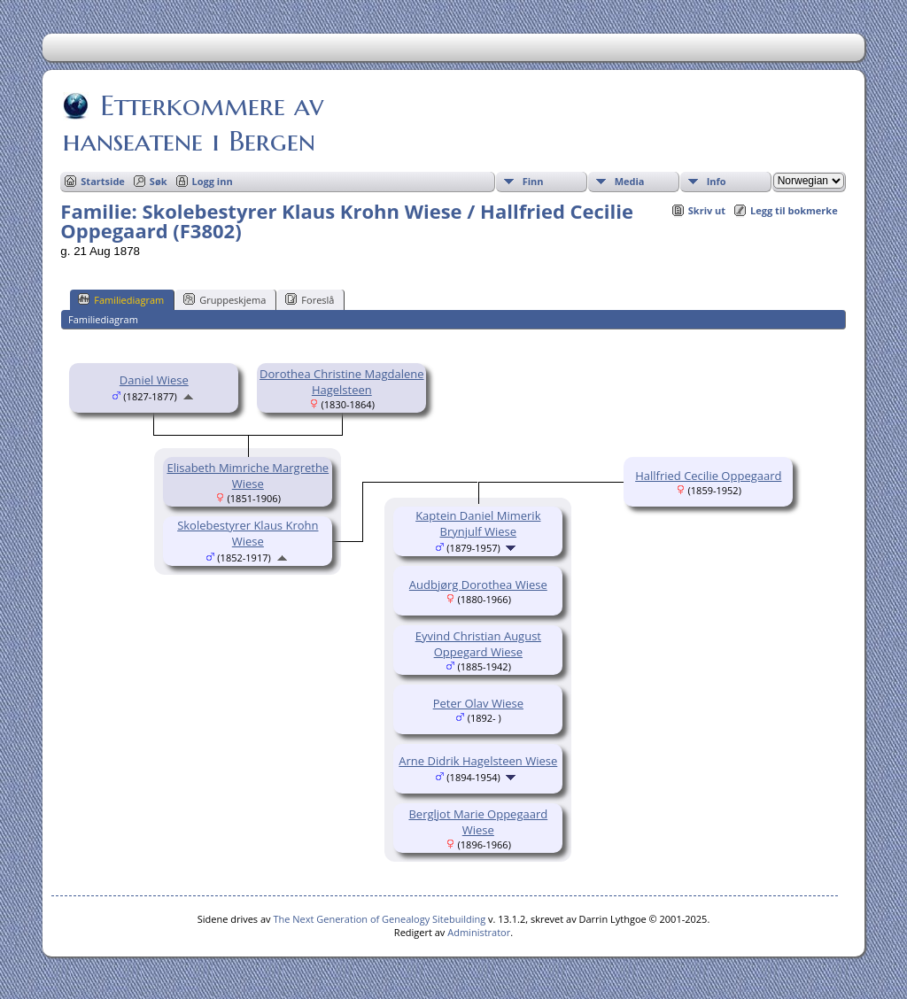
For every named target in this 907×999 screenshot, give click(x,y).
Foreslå (309, 299)
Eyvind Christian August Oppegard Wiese (478, 644)
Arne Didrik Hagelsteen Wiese (478, 761)
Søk (158, 181)
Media (630, 181)
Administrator (478, 932)
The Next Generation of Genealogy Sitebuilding (379, 918)
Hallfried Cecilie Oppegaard (708, 476)
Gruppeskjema (224, 299)
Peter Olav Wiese (478, 703)
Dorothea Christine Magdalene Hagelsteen (341, 382)
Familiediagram (121, 299)
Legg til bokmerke (794, 210)
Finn (533, 181)
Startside (103, 181)
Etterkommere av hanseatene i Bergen (193, 123)
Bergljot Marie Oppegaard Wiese (477, 822)
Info (716, 181)
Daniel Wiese (154, 380)
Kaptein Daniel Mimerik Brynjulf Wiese (477, 523)
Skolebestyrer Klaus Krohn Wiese (247, 533)
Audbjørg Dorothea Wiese (478, 584)
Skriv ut (706, 210)
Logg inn (212, 181)
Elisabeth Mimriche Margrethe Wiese (248, 476)
